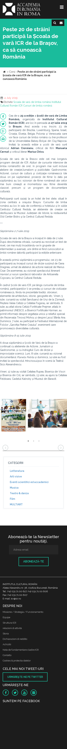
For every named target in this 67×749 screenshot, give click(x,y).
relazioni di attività (12, 628)
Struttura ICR (9, 622)
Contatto (7, 655)
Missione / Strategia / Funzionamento (23, 612)
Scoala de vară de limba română (32, 102)
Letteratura (17, 470)
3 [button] (39, 441)
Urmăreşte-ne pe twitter (25, 676)
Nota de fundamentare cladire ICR (21, 649)
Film (12, 498)
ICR (21, 105)
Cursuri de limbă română (37, 105)
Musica (14, 487)
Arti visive (16, 476)
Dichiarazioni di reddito (15, 639)
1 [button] (28, 441)
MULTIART (16, 504)
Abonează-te (33, 561)
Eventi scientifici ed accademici (29, 482)
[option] (13, 415)
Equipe (6, 617)
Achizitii (7, 644)
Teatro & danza (19, 493)
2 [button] (33, 441)
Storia (6, 633)
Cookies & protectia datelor (17, 660)
